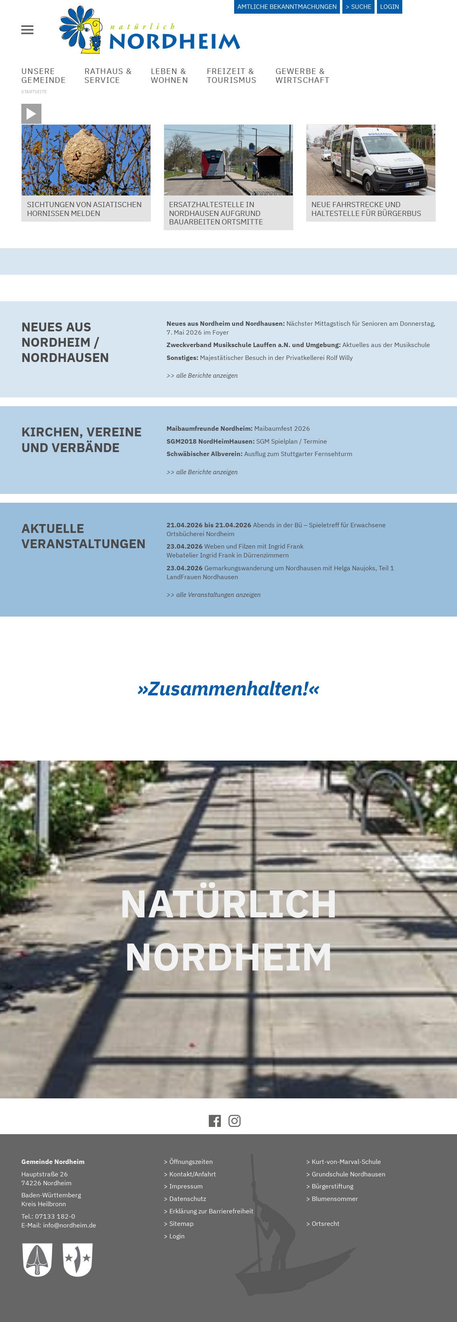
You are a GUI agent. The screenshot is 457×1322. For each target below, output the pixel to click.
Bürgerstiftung (332, 1186)
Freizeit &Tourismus (232, 75)
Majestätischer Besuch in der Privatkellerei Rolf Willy (260, 358)
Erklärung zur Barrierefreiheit (211, 1211)
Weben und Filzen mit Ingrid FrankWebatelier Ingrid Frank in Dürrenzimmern (235, 550)
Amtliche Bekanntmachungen (287, 6)
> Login (174, 1236)
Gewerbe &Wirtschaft (303, 75)
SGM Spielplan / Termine (247, 441)
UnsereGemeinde (43, 75)
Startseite (34, 92)
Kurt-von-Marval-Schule (346, 1162)
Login (389, 6)
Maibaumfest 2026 (238, 428)
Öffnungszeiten (191, 1162)
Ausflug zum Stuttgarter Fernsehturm (259, 454)
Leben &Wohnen (169, 75)
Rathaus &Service (108, 75)
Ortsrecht (326, 1223)
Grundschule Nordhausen (348, 1174)
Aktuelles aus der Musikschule (298, 345)
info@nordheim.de (69, 1225)
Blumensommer (335, 1199)
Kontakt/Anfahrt (192, 1174)
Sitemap (181, 1223)
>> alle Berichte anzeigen (202, 375)
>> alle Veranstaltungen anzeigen (214, 594)
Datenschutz (187, 1199)
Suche (361, 6)
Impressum (186, 1186)
